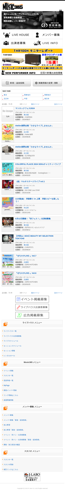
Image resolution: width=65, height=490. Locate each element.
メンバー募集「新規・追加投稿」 (16, 420)
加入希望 (7, 425)
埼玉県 (26, 208)
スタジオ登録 (8, 464)
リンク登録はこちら (11, 395)
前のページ (35, 104)
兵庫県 (26, 262)
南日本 (46, 99)
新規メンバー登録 (10, 390)
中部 (25, 99)
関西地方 (47, 95)
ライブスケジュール (11, 341)
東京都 (26, 115)
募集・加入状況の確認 (12, 445)
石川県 (26, 132)
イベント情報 (8, 371)
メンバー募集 (8, 415)
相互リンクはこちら (11, 469)
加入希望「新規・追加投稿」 (14, 430)
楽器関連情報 (8, 400)
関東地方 (27, 95)
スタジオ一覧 (8, 375)
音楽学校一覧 (8, 380)
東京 (5, 95)
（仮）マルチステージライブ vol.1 (30, 181)
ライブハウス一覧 (10, 331)
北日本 (6, 99)
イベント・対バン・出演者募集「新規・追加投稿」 (22, 440)
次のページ (58, 104)
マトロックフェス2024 (25, 108)
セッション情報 (9, 351)
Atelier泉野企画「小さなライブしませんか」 (34, 126)
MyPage (7, 385)
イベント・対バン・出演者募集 (15, 435)
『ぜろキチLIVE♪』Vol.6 (25, 273)
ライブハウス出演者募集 (12, 336)
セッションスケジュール (12, 346)
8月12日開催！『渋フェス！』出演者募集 (33, 219)
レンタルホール (9, 356)
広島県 (26, 188)
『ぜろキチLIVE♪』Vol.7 (25, 256)
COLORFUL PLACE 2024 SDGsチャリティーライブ (38, 164)
